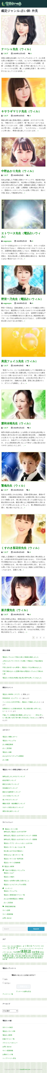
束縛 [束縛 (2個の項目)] (23, 956)
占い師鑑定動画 (8, 744)
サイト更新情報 (8, 914)
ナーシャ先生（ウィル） (16, 49)
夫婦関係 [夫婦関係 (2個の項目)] (35, 954)
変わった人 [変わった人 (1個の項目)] (28, 954)
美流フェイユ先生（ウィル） (19, 361)
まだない (8, 983)
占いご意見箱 (7, 748)
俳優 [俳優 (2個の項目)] (33, 952)
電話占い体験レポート (10, 737)
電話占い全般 (7, 752)
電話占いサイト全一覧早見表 (13, 859)
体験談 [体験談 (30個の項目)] (25, 951)
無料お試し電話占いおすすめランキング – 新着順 (20, 835)
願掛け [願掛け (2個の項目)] (40, 958)
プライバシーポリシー (10, 1043)
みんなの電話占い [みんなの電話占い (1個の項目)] (16, 946)
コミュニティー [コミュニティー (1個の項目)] (24, 948)
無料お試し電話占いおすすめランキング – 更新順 (20, 839)
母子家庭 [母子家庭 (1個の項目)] (34, 956)
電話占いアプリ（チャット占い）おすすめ (18, 843)
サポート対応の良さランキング (13, 807)
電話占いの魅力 (9, 877)
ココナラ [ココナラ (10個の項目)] (13, 948)
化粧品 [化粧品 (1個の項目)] (6, 954)
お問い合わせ (7, 918)
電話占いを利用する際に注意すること (16, 881)
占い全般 (6, 760)
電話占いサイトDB (9, 1031)
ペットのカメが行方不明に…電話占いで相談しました (21, 702)
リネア (5, 53)
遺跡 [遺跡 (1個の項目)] (36, 957)
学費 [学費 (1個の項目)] (42, 954)
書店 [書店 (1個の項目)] (20, 956)
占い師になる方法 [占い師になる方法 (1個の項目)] (14, 954)
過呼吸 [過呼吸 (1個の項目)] (32, 957)
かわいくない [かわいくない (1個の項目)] (7, 946)
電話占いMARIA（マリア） (12, 694)
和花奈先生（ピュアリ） (11, 698)
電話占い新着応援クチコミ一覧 (14, 895)
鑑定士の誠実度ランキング (12, 792)
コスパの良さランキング (11, 796)
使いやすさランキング (10, 800)
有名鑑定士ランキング (10, 788)
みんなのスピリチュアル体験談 (13, 756)
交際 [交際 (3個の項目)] (18, 952)
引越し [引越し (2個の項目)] (12, 956)
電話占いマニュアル (9, 740)
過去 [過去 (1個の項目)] (28, 957)
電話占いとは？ (9, 873)
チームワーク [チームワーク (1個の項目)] (39, 948)
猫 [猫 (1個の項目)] (38, 956)
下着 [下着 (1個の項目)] (14, 952)
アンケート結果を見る (23, 991)
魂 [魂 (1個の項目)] (6, 959)
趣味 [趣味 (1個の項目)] (25, 957)
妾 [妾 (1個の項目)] (39, 954)
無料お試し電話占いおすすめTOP (15, 832)
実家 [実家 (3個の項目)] (4, 956)
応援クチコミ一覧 (9, 1039)
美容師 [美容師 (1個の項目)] (6, 957)
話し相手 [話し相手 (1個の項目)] (16, 957)
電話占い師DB (7, 1035)
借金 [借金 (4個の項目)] (37, 952)
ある (6, 979)
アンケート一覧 (8, 994)
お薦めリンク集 (8, 1054)
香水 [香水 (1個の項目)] (4, 959)
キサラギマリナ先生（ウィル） (21, 111)
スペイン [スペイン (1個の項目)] (32, 948)
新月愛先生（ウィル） (15, 610)
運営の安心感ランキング (11, 811)
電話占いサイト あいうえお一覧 (14, 847)
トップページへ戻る (9, 1058)
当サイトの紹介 (8, 1027)
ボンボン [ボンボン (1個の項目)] (10, 952)
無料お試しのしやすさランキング (14, 776)
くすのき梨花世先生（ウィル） (21, 548)
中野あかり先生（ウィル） (18, 171)
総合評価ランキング (9, 780)
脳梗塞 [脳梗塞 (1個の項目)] (11, 957)
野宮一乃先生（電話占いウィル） (22, 299)
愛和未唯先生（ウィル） (16, 423)
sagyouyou (7, 241)
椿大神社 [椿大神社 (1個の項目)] (28, 956)
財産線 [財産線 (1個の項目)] (21, 957)
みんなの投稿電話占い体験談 (13, 899)
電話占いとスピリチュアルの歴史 (15, 884)
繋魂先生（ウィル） (13, 485)
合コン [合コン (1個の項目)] (22, 954)
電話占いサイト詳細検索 (12, 862)
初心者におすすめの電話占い (13, 851)
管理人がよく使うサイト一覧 (13, 855)
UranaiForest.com (25, 1069)
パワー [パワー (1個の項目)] (5, 952)
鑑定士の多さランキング (11, 784)
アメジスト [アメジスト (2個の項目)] (36, 946)
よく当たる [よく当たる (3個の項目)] (27, 946)
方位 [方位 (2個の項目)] (16, 956)
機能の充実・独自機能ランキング (14, 803)
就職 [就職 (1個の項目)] (8, 956)
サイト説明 (6, 910)
